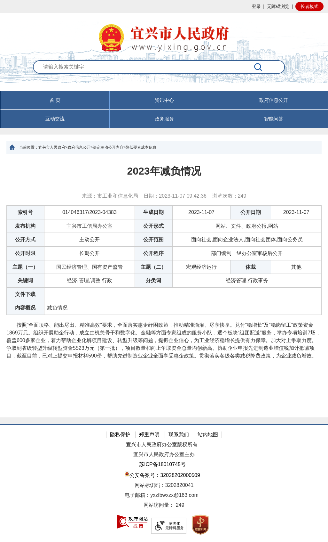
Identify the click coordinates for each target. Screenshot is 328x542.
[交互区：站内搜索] (164, 75)
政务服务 (164, 118)
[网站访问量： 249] (164, 505)
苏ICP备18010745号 (162, 464)
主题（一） (25, 267)
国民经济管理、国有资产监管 (89, 267)
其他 (296, 267)
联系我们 (178, 434)
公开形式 (153, 226)
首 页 (55, 100)
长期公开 (89, 253)
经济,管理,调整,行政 (89, 280)
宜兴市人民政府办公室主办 (164, 454)
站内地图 (208, 434)
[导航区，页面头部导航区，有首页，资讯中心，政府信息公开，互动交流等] (164, 109)
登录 (256, 6)
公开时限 (25, 253)
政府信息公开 (273, 100)
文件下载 (25, 294)
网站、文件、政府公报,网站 (246, 226)
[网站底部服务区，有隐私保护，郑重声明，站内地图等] (164, 483)
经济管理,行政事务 (247, 280)
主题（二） (153, 267)
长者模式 (309, 6)
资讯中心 (164, 100)
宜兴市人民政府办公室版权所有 (162, 444)
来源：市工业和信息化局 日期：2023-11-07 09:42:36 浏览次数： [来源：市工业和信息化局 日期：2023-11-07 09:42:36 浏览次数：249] (164, 196)
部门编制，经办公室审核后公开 (247, 253)
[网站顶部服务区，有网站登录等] (164, 6)
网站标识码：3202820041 (164, 485)
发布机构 (25, 226)
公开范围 (153, 239)
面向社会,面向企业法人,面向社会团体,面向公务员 (247, 239)
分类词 (153, 280)
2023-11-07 (201, 212)
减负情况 (57, 307)
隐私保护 (120, 434)
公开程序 (153, 253)
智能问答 (273, 118)
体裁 (251, 267)
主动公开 (89, 239)
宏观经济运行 (201, 267)
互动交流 (55, 118)
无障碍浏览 (278, 6)
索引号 (25, 212)
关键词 (25, 280)
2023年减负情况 (164, 171)
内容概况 (25, 307)
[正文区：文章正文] (164, 285)
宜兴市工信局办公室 (89, 226)
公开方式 (25, 239)
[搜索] (258, 67)
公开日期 (250, 212)
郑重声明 (149, 434)
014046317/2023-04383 (89, 212)
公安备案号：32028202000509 (162, 474)
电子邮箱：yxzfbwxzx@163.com (162, 495)
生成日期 (153, 212)
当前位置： (28, 147)
